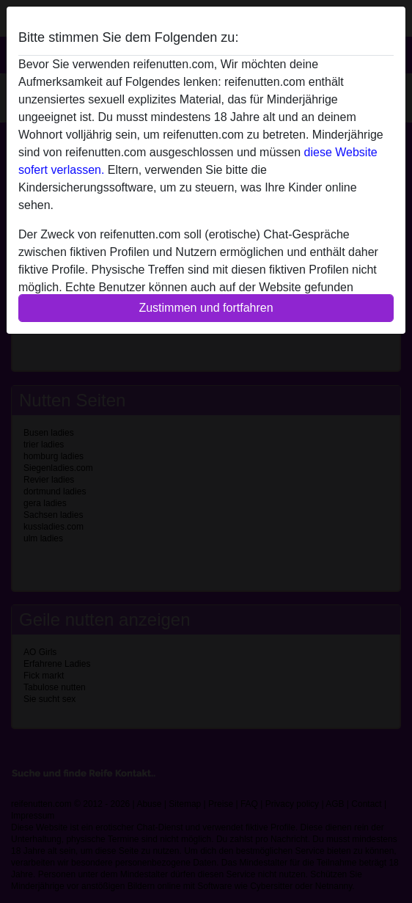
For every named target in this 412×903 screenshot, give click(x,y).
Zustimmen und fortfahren (206, 307)
